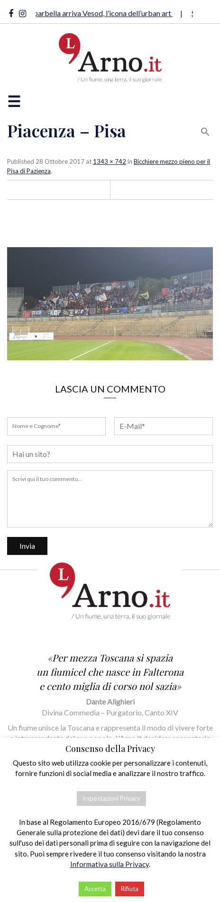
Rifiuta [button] (129, 889)
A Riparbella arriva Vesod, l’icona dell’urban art (98, 13)
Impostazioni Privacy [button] (111, 798)
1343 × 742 (109, 161)
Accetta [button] (95, 889)
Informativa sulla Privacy (109, 864)
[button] (205, 130)
